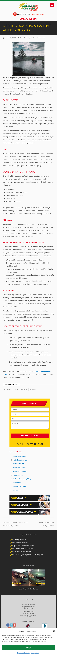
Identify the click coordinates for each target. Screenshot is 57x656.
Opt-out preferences (23, 653)
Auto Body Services (20, 460)
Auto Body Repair (26, 38)
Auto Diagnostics (19, 467)
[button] (54, 631)
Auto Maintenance (39, 38)
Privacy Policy (35, 653)
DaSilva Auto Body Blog (22, 479)
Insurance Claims (19, 486)
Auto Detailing (18, 464)
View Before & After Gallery (28, 589)
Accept (28, 648)
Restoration (17, 490)
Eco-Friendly (17, 482)
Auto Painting (18, 475)
